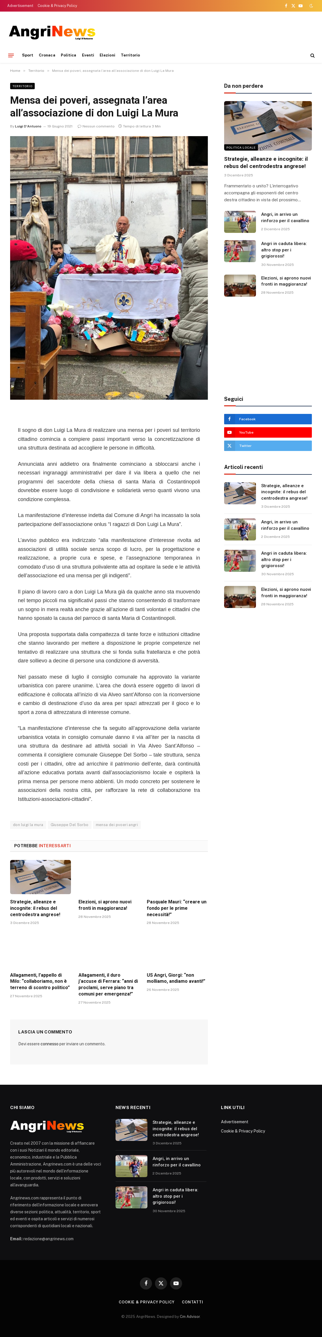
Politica (68, 55)
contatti (192, 1302)
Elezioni (107, 55)
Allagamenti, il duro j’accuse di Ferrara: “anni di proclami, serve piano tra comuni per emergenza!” (108, 984)
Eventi (88, 55)
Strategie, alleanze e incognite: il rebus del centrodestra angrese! (35, 908)
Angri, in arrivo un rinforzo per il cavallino (285, 217)
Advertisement (20, 6)
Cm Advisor (190, 1316)
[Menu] (11, 55)
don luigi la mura (28, 825)
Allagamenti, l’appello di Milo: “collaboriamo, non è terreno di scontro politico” (40, 981)
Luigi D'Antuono (28, 126)
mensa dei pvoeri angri (117, 825)
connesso (49, 1044)
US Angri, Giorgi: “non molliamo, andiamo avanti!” (176, 978)
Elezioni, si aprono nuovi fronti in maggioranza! (104, 905)
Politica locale (241, 147)
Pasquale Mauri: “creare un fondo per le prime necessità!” (176, 908)
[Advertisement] (208, 32)
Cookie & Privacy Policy (57, 6)
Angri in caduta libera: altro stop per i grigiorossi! (284, 250)
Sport (27, 55)
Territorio (130, 55)
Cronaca (47, 55)
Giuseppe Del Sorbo (70, 825)
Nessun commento (96, 126)
